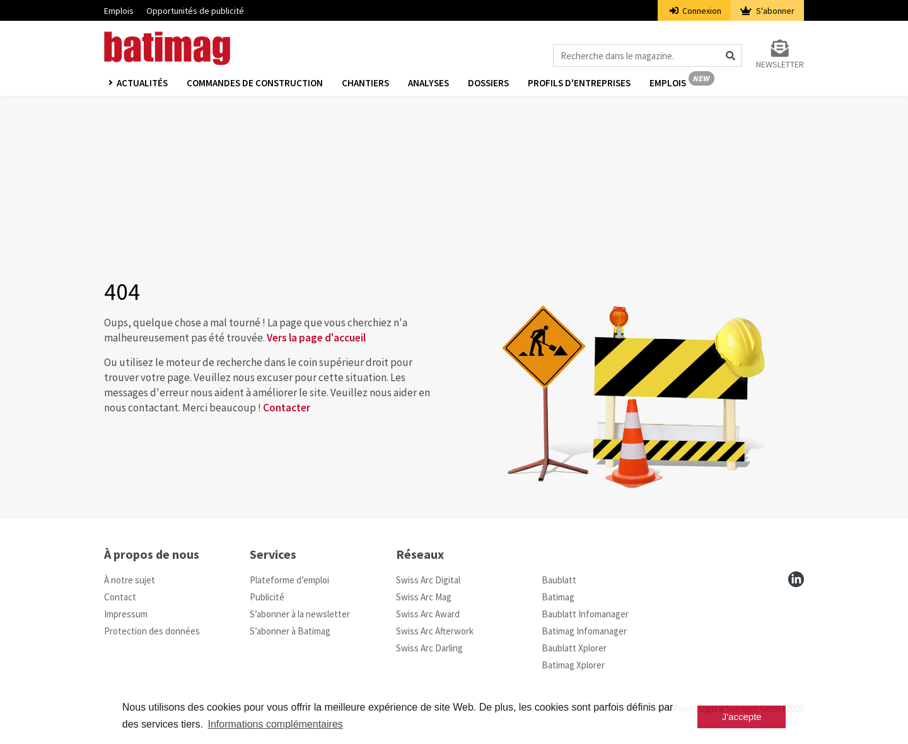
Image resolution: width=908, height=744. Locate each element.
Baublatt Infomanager (585, 614)
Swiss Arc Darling (429, 648)
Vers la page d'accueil (316, 338)
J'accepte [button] (742, 716)
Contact (120, 597)
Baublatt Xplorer (574, 648)
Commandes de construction (255, 83)
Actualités (142, 83)
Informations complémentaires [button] (274, 724)
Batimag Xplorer (573, 665)
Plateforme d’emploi (289, 580)
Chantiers (365, 83)
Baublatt (559, 580)
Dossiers (488, 83)
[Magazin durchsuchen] (647, 55)
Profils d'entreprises (579, 83)
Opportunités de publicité (195, 10)
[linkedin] (796, 579)
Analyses (428, 83)
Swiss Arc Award (428, 614)
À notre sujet (129, 580)
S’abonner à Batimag (290, 631)
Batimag (558, 597)
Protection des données (152, 631)
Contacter (286, 408)
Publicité (267, 597)
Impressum (126, 614)
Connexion (696, 10)
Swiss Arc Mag (423, 597)
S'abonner (767, 10)
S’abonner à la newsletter (300, 614)
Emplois (119, 10)
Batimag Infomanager (584, 631)
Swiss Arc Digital (428, 580)
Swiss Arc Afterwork (435, 631)
